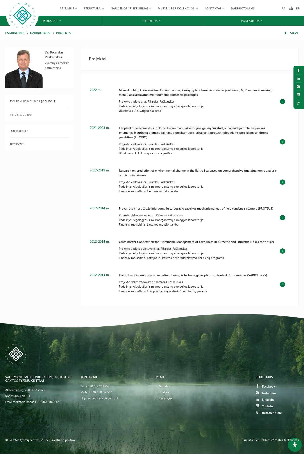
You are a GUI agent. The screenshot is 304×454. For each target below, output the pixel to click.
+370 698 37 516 (100, 392)
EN (298, 8)
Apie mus (67, 8)
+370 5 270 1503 (20, 114)
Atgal (291, 33)
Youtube (264, 406)
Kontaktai (212, 8)
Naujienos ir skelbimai (129, 8)
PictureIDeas (262, 440)
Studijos (164, 392)
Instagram (266, 393)
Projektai (16, 144)
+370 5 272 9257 (98, 386)
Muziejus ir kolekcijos (176, 8)
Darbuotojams (243, 8)
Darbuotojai (40, 33)
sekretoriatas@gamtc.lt (103, 398)
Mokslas (164, 386)
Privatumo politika (62, 440)
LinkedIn (265, 399)
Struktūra (92, 8)
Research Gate (269, 413)
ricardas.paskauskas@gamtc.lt (32, 101)
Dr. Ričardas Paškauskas (54, 54)
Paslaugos (165, 398)
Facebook (265, 386)
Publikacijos (18, 131)
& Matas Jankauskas (285, 440)
